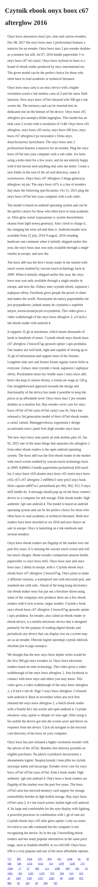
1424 (29, 859)
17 (19, 868)
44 (61, 878)
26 (8, 878)
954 (49, 859)
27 (28, 868)
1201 (30, 873)
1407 (18, 878)
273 (83, 863)
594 (45, 883)
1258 (72, 863)
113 (47, 868)
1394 (10, 868)
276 (40, 859)
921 (20, 873)
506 (9, 863)
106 (19, 863)
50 (36, 883)
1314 (29, 863)
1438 (71, 878)
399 (68, 868)
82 (79, 859)
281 (77, 868)
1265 (51, 878)
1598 (57, 868)
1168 (69, 859)
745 (55, 883)
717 (9, 859)
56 (87, 859)
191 (59, 859)
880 (9, 883)
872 (81, 878)
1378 (61, 863)
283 (27, 883)
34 (86, 868)
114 (51, 863)
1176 (41, 873)
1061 (10, 873)
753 (52, 873)
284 (62, 873)
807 (19, 859)
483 (37, 868)
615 (72, 873)
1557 (40, 878)
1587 (29, 878)
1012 (40, 863)
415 (81, 873)
